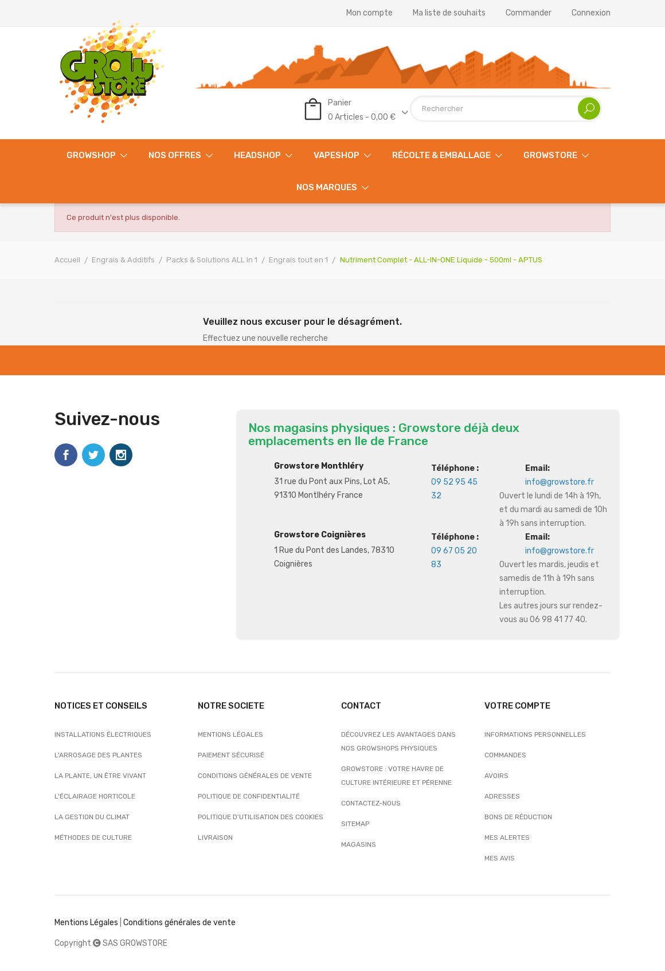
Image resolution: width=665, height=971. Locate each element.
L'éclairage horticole (94, 796)
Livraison (215, 838)
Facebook (65, 454)
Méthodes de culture (93, 838)
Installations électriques (102, 734)
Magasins (358, 844)
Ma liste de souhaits (449, 13)
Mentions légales (230, 734)
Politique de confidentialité (249, 796)
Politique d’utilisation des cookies (260, 817)
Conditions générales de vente (255, 776)
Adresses (502, 796)
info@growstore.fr (559, 482)
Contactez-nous (371, 803)
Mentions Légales (86, 922)
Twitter (93, 454)
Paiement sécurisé (231, 755)
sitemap (355, 824)
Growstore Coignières (320, 535)
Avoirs (496, 776)
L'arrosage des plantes (98, 755)
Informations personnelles (535, 734)
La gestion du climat (92, 817)
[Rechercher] (506, 108)
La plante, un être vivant (100, 776)
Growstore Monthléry (318, 466)
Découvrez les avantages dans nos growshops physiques (398, 741)
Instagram (120, 454)
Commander (528, 13)
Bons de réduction (518, 817)
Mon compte (369, 13)
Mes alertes (507, 838)
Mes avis (499, 858)
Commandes (505, 755)
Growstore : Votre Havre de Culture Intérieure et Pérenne (396, 776)
